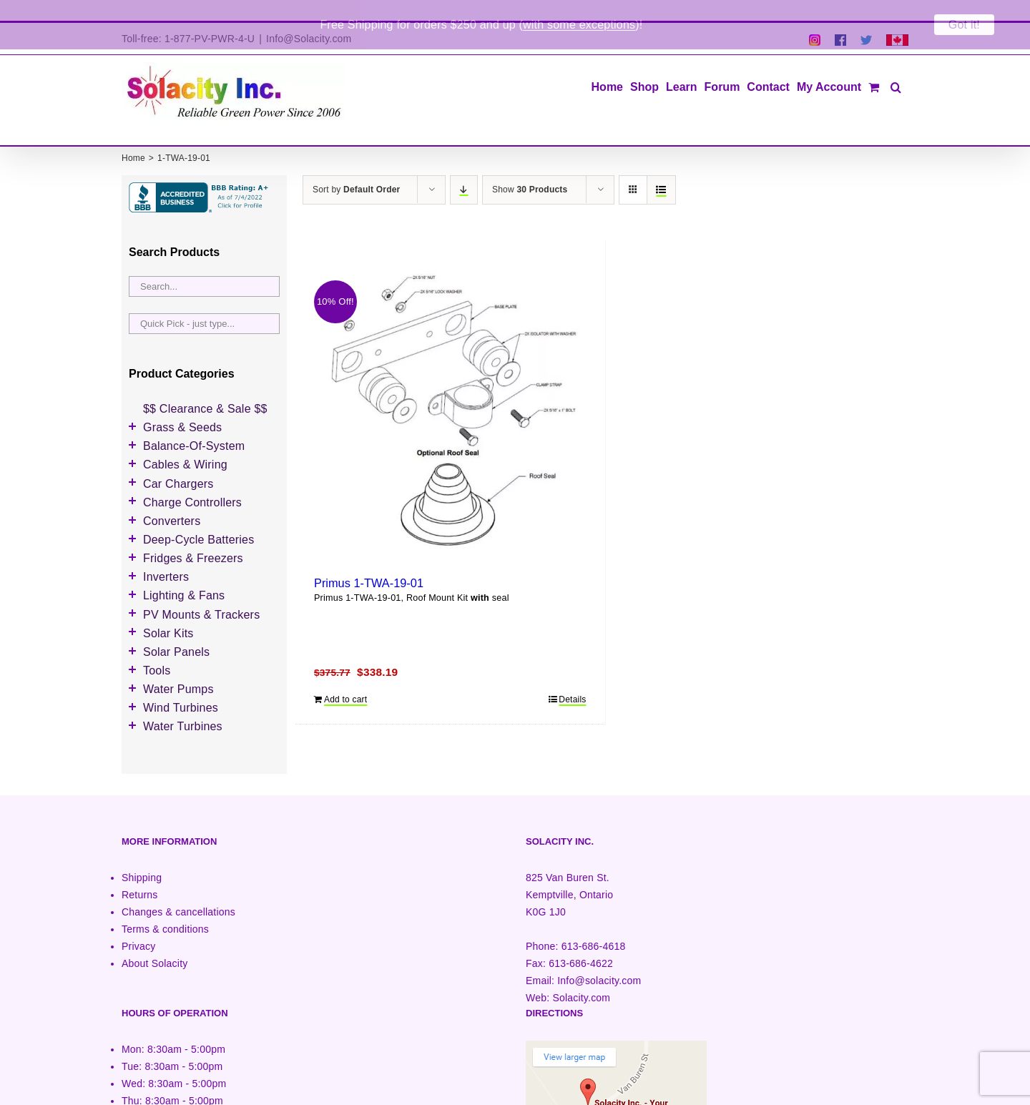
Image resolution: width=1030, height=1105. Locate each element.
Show (529, 169)
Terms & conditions (165, 908)
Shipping (142, 857)
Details (572, 679)
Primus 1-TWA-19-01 (368, 562)
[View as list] (661, 169)
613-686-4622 (581, 942)
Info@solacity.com (599, 960)
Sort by (356, 169)
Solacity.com (581, 977)
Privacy (138, 925)
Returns (140, 874)
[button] (896, 65)
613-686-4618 (593, 925)
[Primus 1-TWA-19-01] (450, 392)
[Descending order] (464, 169)
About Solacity (154, 942)
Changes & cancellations (178, 891)
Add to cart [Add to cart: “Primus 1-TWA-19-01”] (345, 679)
